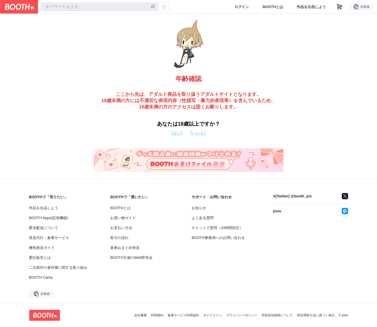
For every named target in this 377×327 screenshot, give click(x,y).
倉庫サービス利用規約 (183, 315)
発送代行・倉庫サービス (49, 238)
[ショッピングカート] (339, 7)
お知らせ (199, 208)
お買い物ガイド (123, 218)
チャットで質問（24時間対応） (217, 228)
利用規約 (157, 315)
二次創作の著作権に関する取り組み (58, 267)
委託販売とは (40, 257)
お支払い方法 (121, 228)
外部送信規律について (277, 315)
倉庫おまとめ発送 (124, 248)
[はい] (177, 133)
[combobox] (99, 7)
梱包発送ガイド (41, 248)
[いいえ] (198, 133)
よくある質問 (203, 218)
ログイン (241, 7)
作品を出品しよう (311, 7)
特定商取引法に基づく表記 (316, 315)
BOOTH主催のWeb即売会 (131, 257)
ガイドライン (212, 315)
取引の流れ (119, 238)
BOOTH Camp (41, 277)
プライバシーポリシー (241, 315)
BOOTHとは (273, 7)
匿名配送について (43, 228)
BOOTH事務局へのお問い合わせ (218, 238)
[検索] (153, 7)
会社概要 (140, 315)
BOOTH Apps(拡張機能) (48, 218)
